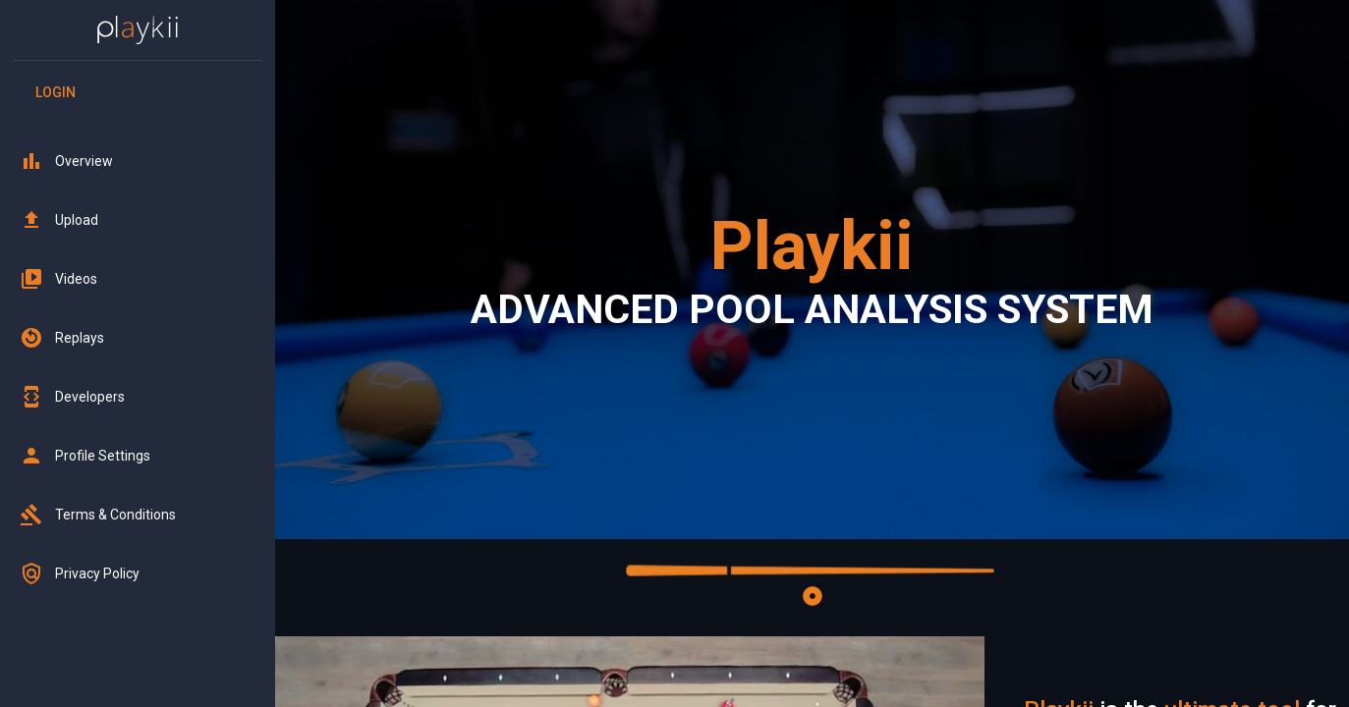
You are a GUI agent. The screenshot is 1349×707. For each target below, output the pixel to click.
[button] (137, 161)
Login (55, 93)
